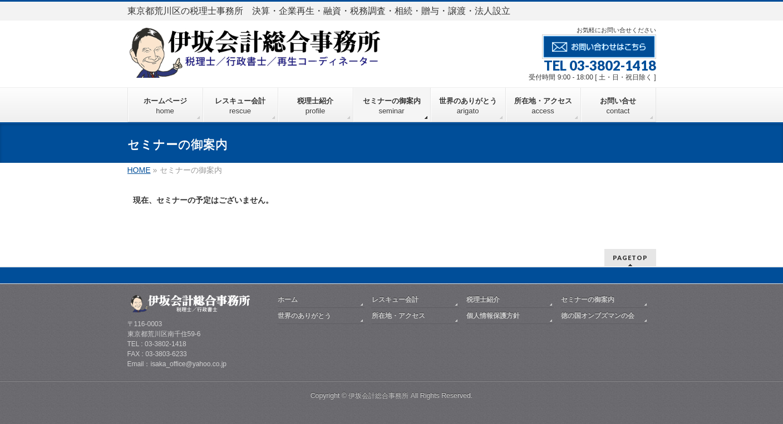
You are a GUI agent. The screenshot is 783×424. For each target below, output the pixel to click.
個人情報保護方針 (493, 316)
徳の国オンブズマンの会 (597, 316)
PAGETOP (630, 257)
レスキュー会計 (395, 299)
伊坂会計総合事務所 (378, 396)
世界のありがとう (304, 316)
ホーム (288, 299)
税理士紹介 (483, 299)
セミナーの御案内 (587, 299)
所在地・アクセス (398, 316)
